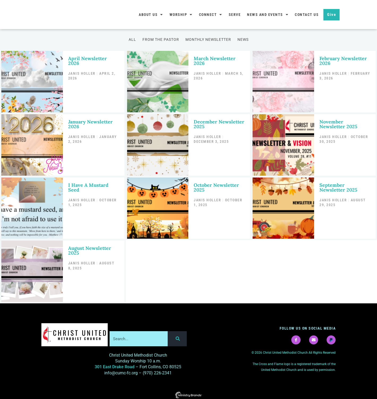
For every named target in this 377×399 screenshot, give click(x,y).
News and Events (267, 14)
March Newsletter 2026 (215, 60)
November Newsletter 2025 (338, 123)
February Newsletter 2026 (343, 60)
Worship (181, 14)
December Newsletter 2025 (219, 123)
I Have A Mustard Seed (88, 185)
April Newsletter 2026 (87, 60)
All (132, 39)
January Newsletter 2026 (90, 123)
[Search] (177, 336)
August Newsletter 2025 (89, 248)
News (243, 39)
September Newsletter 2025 (338, 185)
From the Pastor (160, 39)
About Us (151, 14)
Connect (210, 14)
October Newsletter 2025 (216, 185)
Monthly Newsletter (208, 39)
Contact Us (307, 14)
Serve (235, 14)
